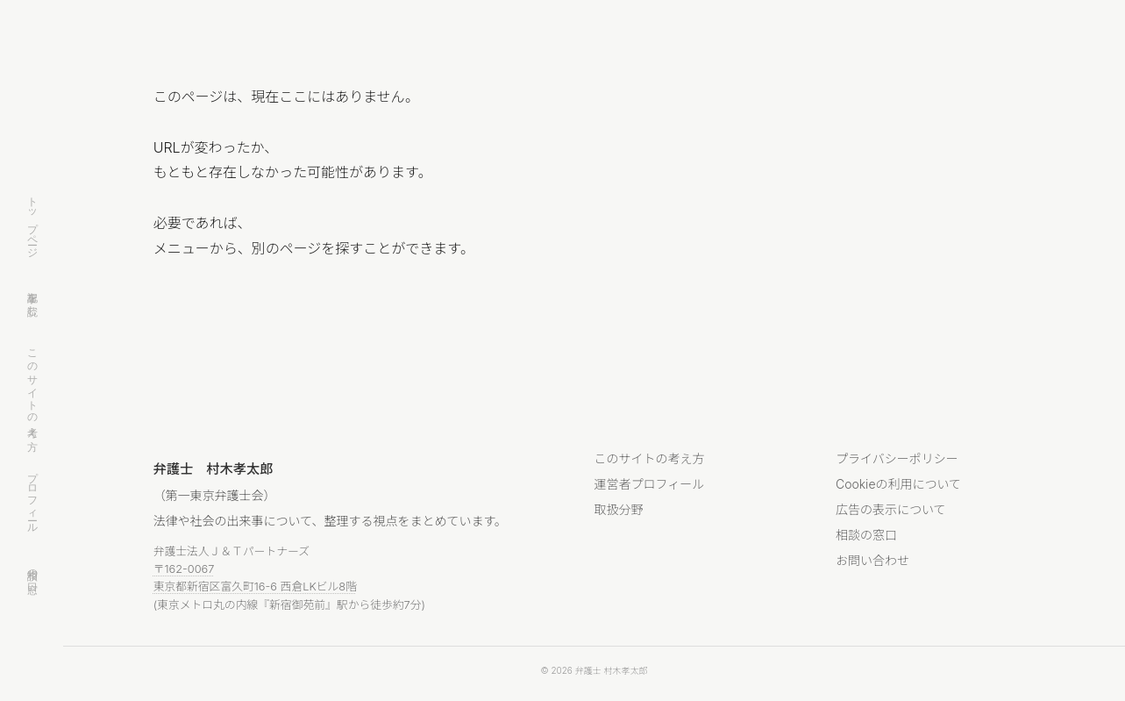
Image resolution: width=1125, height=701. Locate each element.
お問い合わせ (872, 560)
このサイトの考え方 (32, 387)
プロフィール (32, 496)
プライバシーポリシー (897, 458)
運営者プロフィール (650, 483)
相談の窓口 (32, 569)
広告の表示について (891, 509)
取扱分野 (619, 509)
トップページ (32, 222)
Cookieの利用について (898, 483)
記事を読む (32, 297)
